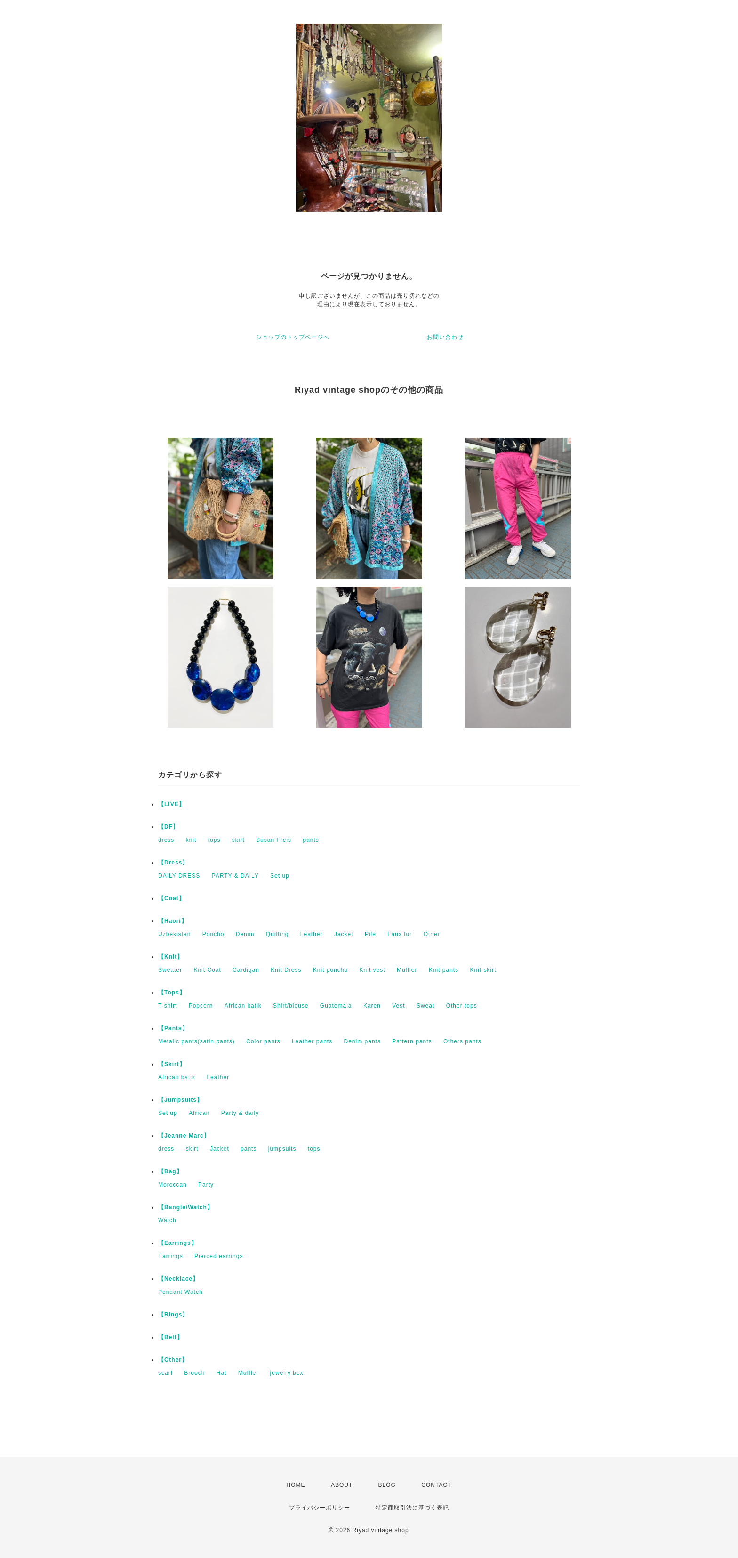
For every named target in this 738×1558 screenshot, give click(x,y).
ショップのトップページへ (292, 337)
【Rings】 (173, 1314)
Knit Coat (207, 970)
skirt (238, 840)
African (199, 1113)
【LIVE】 (171, 804)
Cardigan (246, 970)
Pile (370, 934)
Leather (311, 934)
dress (166, 840)
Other (432, 934)
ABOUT (342, 1485)
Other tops (461, 1005)
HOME (296, 1485)
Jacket (343, 934)
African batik (243, 1005)
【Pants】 (173, 1028)
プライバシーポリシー (319, 1507)
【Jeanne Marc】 (184, 1135)
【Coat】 (171, 898)
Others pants (462, 1041)
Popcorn (201, 1005)
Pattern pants (412, 1041)
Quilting (277, 934)
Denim (245, 934)
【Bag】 (170, 1171)
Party (206, 1184)
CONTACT (436, 1485)
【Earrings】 (177, 1243)
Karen (372, 1005)
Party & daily (240, 1113)
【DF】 (168, 826)
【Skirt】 (171, 1064)
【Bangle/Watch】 (185, 1207)
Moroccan (172, 1184)
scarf (165, 1373)
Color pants (263, 1041)
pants (311, 840)
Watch (167, 1220)
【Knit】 (170, 956)
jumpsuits (282, 1149)
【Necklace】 (178, 1278)
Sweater (170, 970)
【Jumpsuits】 (180, 1100)
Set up (279, 875)
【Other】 (173, 1359)
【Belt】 (170, 1337)
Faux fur (399, 934)
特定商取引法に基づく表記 (412, 1507)
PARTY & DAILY (235, 875)
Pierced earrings (218, 1256)
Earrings (170, 1256)
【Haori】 (172, 921)
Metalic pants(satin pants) (196, 1041)
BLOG (387, 1485)
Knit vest (372, 970)
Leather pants (312, 1041)
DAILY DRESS (179, 875)
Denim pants (362, 1041)
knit (191, 840)
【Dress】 (173, 862)
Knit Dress (286, 970)
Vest (398, 1005)
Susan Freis (273, 840)
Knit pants (443, 970)
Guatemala (336, 1005)
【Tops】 (171, 992)
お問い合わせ (445, 337)
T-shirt (167, 1005)
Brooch (194, 1373)
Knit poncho (330, 970)
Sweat (425, 1005)
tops (214, 840)
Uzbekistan (174, 934)
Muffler (407, 970)
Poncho (213, 934)
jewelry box (287, 1373)
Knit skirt (483, 970)
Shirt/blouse (290, 1005)
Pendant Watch (180, 1292)
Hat (222, 1373)
